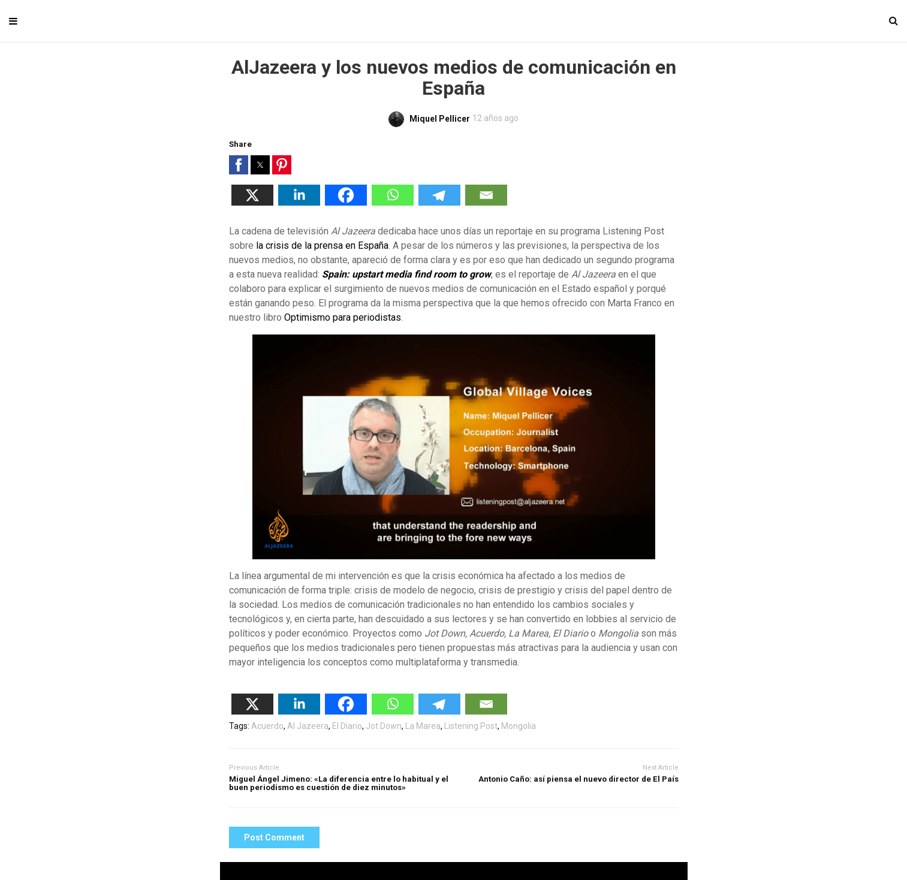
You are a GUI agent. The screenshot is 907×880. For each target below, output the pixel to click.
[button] (238, 164)
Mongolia (518, 726)
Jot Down (384, 726)
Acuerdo (267, 726)
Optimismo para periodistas (342, 317)
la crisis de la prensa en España (322, 245)
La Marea (423, 726)
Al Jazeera (308, 726)
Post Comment (274, 837)
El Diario (347, 726)
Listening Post (471, 726)
